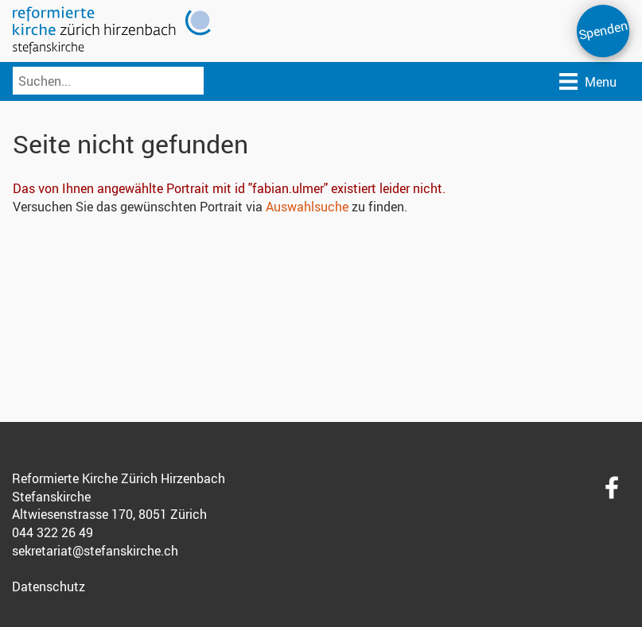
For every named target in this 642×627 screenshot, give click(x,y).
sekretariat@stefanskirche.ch (95, 550)
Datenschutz (48, 586)
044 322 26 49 (52, 532)
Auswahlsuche (307, 206)
